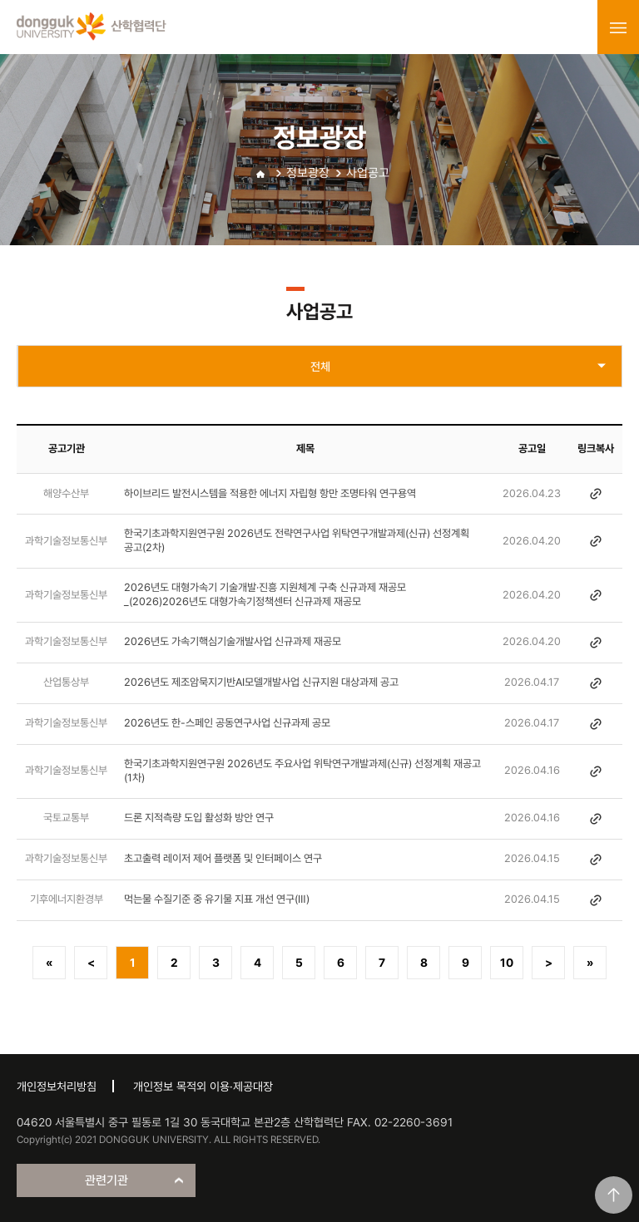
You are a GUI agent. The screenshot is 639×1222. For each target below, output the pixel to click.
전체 (320, 366)
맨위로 (613, 1195)
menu (618, 27)
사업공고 (367, 172)
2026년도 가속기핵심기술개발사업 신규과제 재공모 (232, 641)
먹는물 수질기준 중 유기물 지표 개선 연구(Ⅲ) (217, 899)
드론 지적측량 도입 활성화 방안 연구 (199, 817)
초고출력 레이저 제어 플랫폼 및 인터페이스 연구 (223, 858)
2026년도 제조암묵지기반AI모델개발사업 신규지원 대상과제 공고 (261, 682)
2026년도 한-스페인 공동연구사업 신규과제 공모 (227, 723)
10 (506, 962)
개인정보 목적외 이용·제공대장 (203, 1086)
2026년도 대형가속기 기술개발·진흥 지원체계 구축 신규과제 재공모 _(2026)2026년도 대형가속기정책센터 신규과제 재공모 (265, 594)
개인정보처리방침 (57, 1086)
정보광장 (307, 172)
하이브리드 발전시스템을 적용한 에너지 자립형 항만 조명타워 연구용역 (270, 493)
